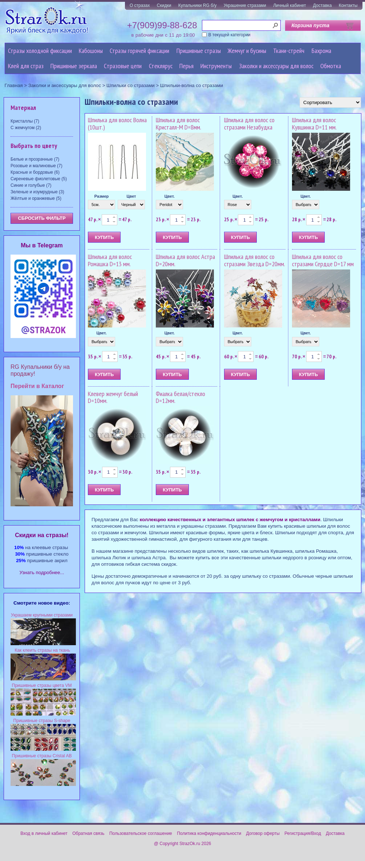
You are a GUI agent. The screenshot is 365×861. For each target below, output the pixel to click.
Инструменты (216, 66)
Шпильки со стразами (130, 85)
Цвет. (170, 196)
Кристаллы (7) (25, 121)
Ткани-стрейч (288, 50)
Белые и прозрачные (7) (35, 159)
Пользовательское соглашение (140, 833)
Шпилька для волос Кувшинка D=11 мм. (314, 123)
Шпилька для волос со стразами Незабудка (249, 123)
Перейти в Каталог (37, 386)
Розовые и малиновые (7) (36, 165)
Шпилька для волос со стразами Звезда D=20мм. (254, 260)
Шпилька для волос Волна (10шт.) (117, 123)
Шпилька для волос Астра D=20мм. (185, 260)
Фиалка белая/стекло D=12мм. (180, 397)
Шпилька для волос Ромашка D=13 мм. (110, 260)
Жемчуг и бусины (247, 50)
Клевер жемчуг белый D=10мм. (113, 397)
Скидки (164, 5)
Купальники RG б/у (197, 5)
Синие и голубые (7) (31, 185)
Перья (186, 66)
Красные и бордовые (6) (35, 172)
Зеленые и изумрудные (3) (37, 191)
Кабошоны (91, 50)
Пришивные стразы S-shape (41, 720)
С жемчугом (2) (26, 127)
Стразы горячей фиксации (139, 50)
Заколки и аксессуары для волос (276, 66)
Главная (14, 85)
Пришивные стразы (199, 50)
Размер (101, 196)
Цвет (131, 196)
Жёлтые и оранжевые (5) (36, 198)
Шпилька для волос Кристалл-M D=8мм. (178, 123)
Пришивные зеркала (73, 66)
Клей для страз (26, 66)
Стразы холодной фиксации (40, 50)
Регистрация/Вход (302, 833)
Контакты (348, 5)
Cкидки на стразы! (41, 535)
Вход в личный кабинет (44, 833)
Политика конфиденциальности (209, 833)
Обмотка (330, 66)
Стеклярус (161, 66)
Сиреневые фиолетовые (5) (39, 178)
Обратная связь (88, 833)
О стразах (140, 5)
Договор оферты (263, 833)
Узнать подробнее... (42, 572)
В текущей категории (229, 34)
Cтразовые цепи (123, 66)
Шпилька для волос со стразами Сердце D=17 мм (323, 260)
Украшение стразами (245, 5)
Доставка (322, 5)
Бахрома (321, 50)
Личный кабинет (289, 5)
